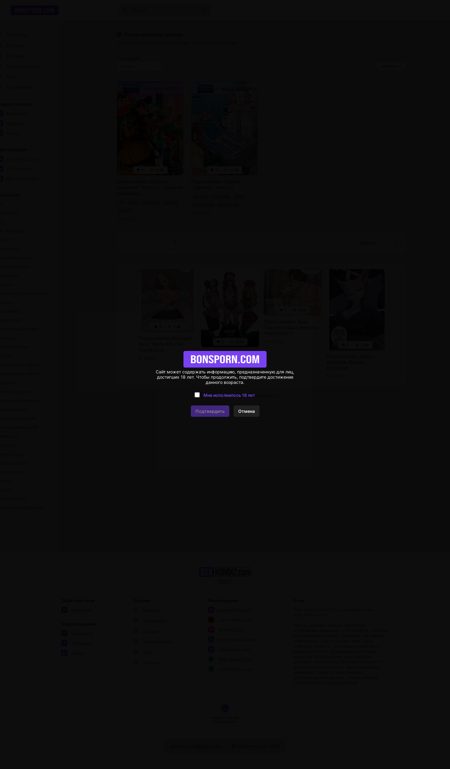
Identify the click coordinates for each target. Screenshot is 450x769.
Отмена (246, 411)
